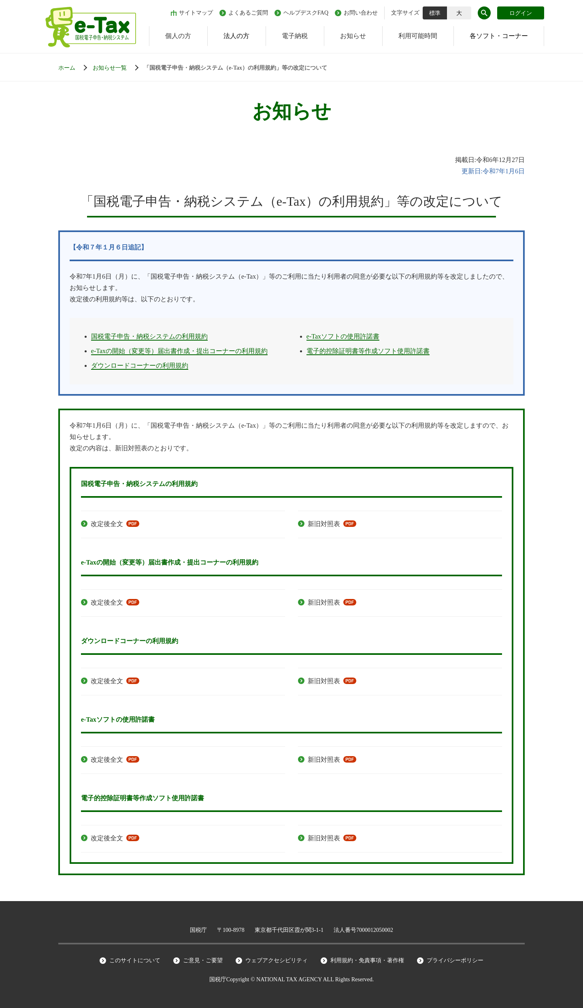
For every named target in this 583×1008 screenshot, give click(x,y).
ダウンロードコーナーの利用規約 (139, 365)
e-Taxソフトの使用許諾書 (342, 336)
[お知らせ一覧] (118, 68)
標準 (434, 13)
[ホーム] (74, 68)
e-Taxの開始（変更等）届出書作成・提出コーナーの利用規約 (179, 350)
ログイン (520, 13)
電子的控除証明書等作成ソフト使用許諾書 (368, 350)
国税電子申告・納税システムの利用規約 (149, 336)
